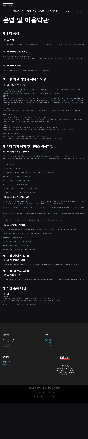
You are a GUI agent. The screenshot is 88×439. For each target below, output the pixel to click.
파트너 (5, 365)
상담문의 (50, 396)
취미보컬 (48, 343)
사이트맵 (57, 388)
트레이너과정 (7, 362)
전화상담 (37, 396)
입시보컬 (48, 340)
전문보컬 (48, 345)
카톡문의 (44, 396)
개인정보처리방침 (47, 388)
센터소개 (31, 388)
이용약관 (38, 388)
